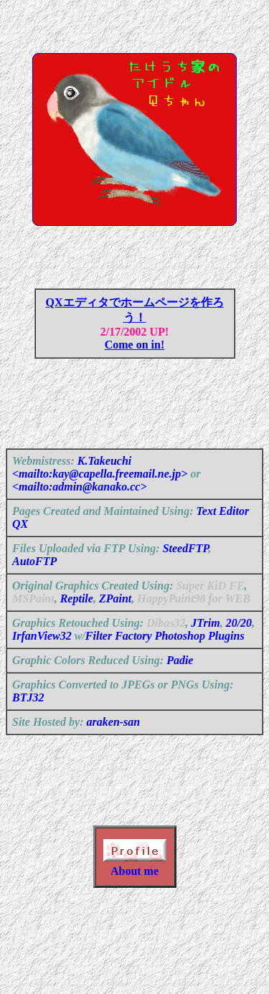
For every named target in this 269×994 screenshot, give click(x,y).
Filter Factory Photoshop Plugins (165, 653)
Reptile (76, 616)
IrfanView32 (42, 653)
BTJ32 (28, 715)
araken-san (114, 739)
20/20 (239, 640)
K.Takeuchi (104, 478)
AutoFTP (34, 578)
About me (134, 897)
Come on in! (135, 353)
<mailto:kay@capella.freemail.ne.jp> (99, 491)
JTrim (205, 640)
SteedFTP (186, 565)
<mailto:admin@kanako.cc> (79, 504)
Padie (179, 677)
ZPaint (115, 616)
